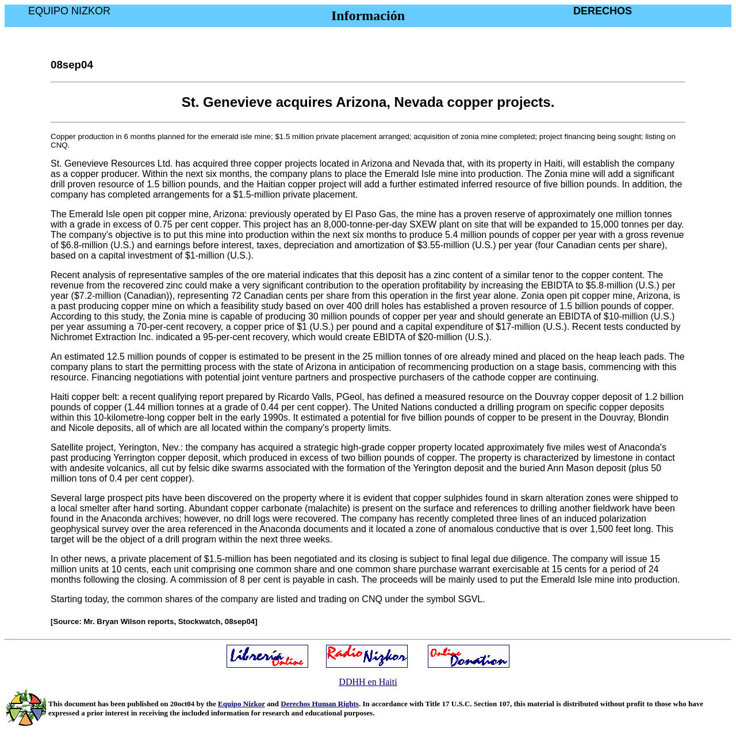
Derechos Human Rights (320, 703)
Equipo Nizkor (241, 703)
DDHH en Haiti (368, 682)
